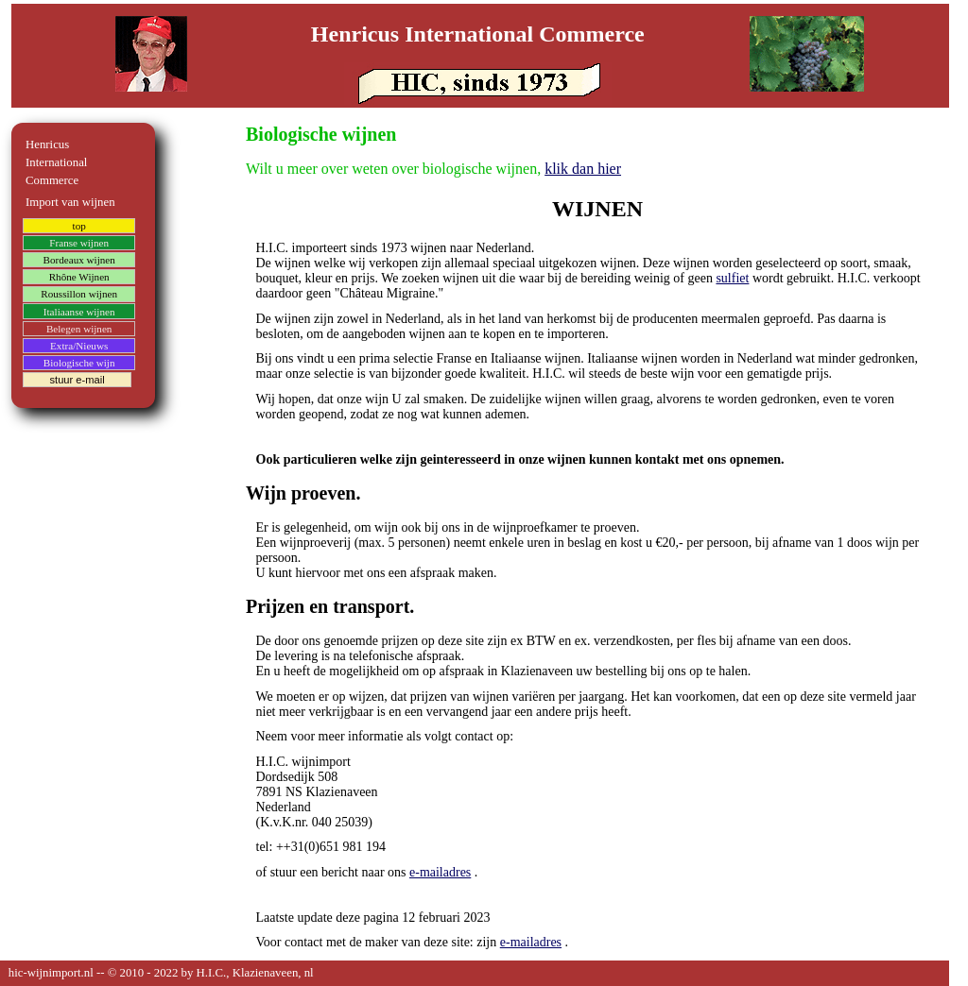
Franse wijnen (79, 242)
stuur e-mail (76, 379)
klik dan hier (582, 169)
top (79, 225)
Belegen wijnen (79, 328)
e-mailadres (440, 872)
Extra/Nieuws (79, 345)
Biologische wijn (79, 362)
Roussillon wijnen (79, 294)
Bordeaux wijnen (79, 259)
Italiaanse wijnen (79, 311)
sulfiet (732, 278)
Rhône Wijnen (79, 276)
